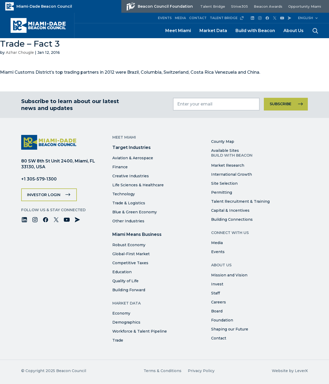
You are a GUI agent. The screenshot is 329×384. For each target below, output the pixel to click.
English (305, 18)
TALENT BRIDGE (227, 18)
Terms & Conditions (162, 370)
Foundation (222, 320)
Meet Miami (178, 30)
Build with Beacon (255, 30)
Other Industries (128, 221)
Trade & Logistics (128, 203)
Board (217, 311)
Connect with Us (230, 232)
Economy (121, 313)
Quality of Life (125, 281)
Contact (218, 338)
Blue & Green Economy (134, 212)
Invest (217, 284)
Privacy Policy (201, 370)
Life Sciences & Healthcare (138, 185)
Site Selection (224, 183)
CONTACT (198, 18)
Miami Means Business (137, 234)
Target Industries (131, 147)
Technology (123, 194)
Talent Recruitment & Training (240, 201)
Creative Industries (130, 176)
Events (218, 251)
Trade (117, 340)
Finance (120, 167)
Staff (215, 293)
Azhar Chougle (20, 52)
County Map (222, 141)
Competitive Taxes (130, 263)
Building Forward (128, 290)
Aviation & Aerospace (132, 158)
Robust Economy (128, 244)
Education (122, 272)
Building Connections (232, 219)
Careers (218, 302)
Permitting (221, 192)
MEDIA (180, 18)
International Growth (231, 174)
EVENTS (165, 18)
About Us (293, 30)
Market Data (213, 30)
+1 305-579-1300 (39, 179)
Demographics (126, 322)
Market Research (227, 165)
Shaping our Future (229, 329)
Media (217, 242)
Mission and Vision (229, 275)
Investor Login (43, 194)
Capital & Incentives (230, 210)
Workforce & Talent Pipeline (139, 331)
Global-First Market (131, 253)
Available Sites (225, 150)
